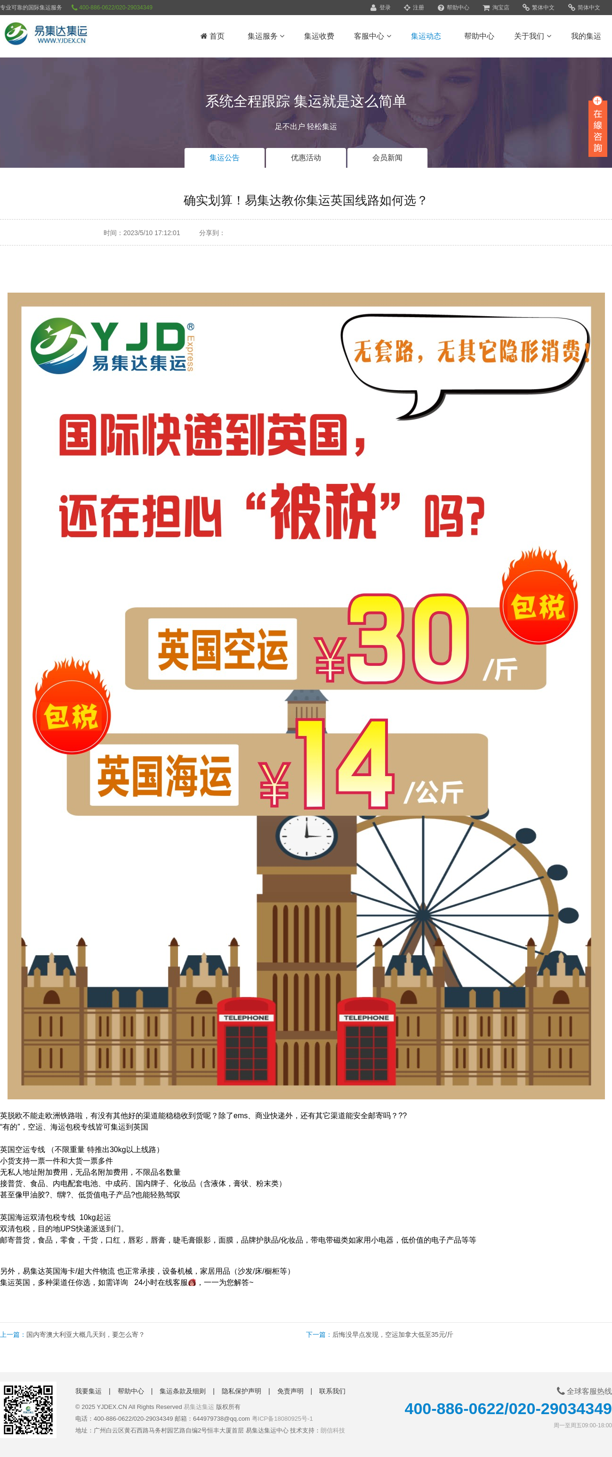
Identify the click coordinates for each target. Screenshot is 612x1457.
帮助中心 (453, 7)
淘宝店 (496, 7)
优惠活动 (306, 158)
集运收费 (319, 36)
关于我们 (532, 36)
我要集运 (88, 1391)
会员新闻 (387, 158)
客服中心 (372, 36)
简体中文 (584, 7)
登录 (380, 7)
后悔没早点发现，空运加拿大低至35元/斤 (392, 1334)
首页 (213, 36)
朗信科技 (333, 1430)
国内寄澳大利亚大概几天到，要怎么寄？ (85, 1334)
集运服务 (266, 36)
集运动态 (426, 36)
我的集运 (586, 36)
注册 (414, 7)
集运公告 (224, 158)
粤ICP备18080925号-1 (282, 1418)
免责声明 (290, 1391)
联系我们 (332, 1391)
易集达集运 (199, 1406)
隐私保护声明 (241, 1391)
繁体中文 (539, 7)
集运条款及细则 (183, 1391)
